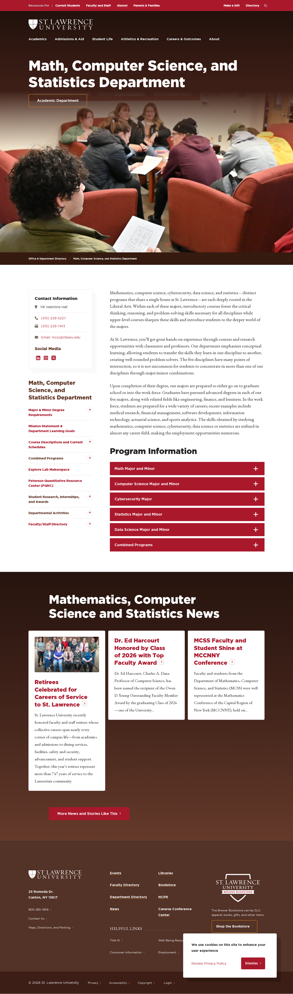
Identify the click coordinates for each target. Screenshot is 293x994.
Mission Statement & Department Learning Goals (51, 428)
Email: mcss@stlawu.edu (60, 337)
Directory (252, 5)
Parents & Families (146, 5)
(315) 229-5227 (53, 318)
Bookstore (167, 885)
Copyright (145, 982)
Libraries (165, 873)
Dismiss (251, 963)
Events (115, 873)
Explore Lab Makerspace (49, 469)
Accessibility (118, 982)
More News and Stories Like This (87, 813)
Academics (37, 39)
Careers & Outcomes (184, 39)
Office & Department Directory (47, 258)
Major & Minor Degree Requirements (46, 412)
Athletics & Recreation (140, 39)
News (114, 909)
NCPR (163, 897)
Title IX (115, 940)
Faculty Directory (124, 885)
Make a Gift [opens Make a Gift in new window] (232, 5)
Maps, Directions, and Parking (49, 927)
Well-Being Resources (173, 940)
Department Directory (128, 897)
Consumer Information (126, 952)
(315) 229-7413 (53, 326)
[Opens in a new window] (38, 358)
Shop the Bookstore (233, 926)
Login (168, 982)
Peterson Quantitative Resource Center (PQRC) (55, 483)
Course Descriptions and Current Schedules (55, 444)
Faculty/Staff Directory (47, 524)
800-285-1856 (38, 909)
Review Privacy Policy (208, 963)
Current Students (67, 5)
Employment (167, 952)
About (214, 39)
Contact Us (36, 918)
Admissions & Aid (69, 39)
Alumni (122, 5)
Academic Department (58, 100)
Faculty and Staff (98, 5)
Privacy (93, 982)
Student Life (102, 39)
